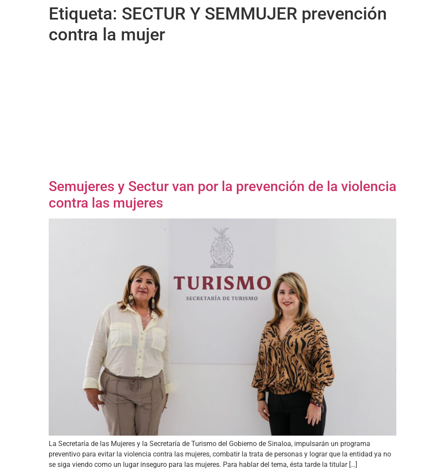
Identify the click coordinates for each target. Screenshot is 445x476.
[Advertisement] (222, 113)
